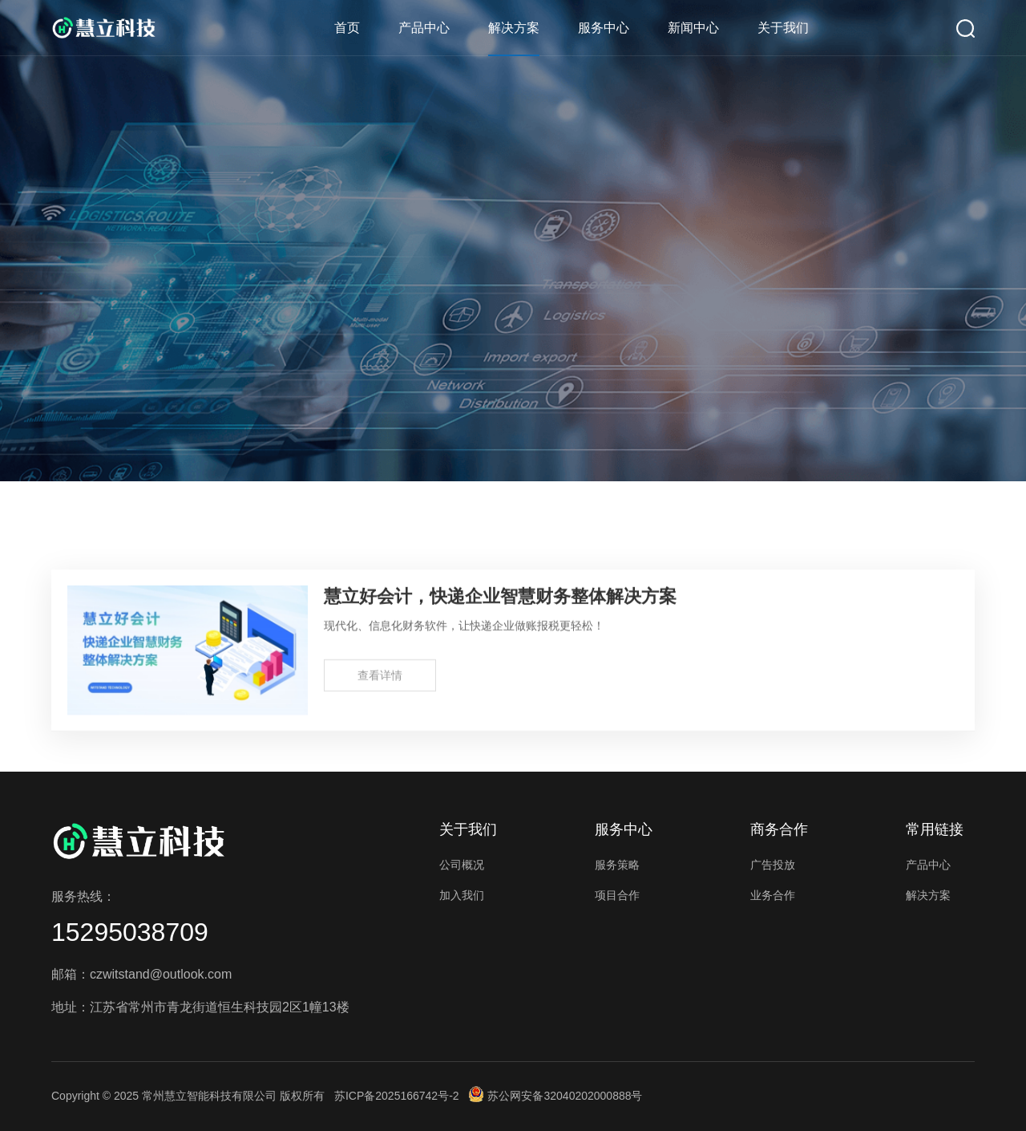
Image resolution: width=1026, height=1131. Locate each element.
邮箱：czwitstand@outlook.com (141, 974)
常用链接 (934, 829)
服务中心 (603, 27)
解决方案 (513, 27)
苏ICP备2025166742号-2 (396, 1095)
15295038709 (129, 932)
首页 (347, 27)
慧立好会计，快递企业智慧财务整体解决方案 (500, 602)
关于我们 (783, 27)
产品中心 (424, 27)
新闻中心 (693, 27)
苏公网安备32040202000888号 (556, 1095)
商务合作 (779, 829)
